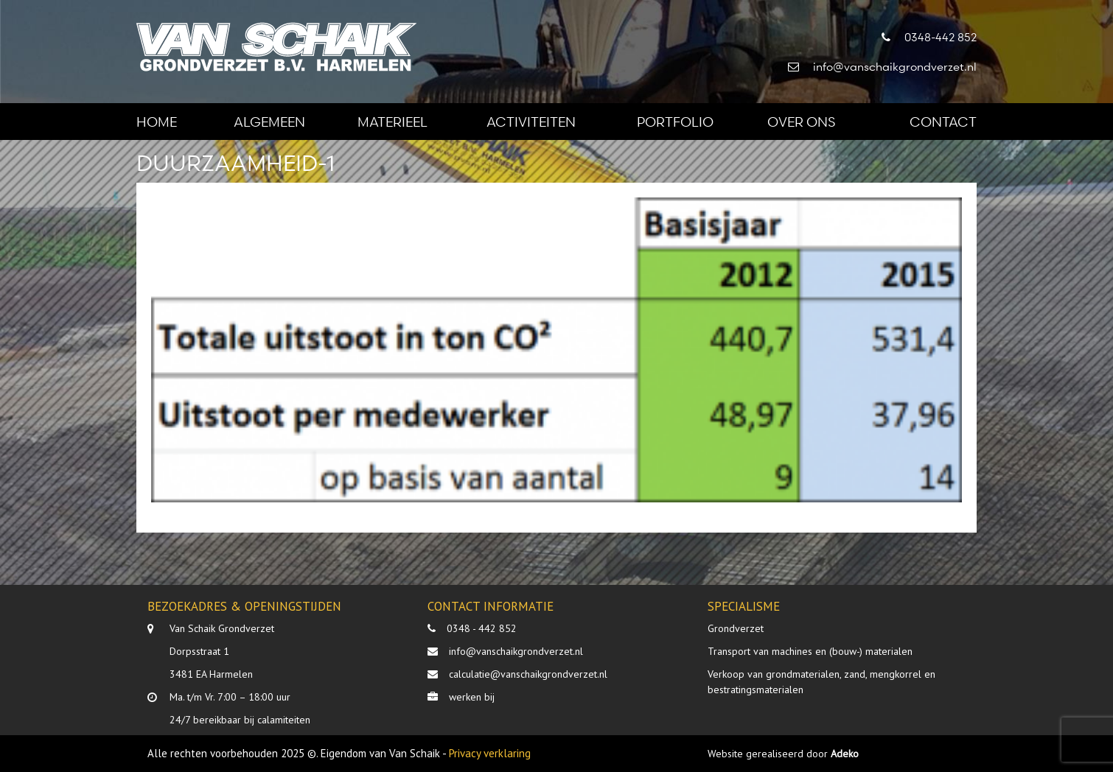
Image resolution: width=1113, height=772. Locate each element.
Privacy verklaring (490, 753)
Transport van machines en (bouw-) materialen (810, 651)
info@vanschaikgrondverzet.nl (516, 651)
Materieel (392, 121)
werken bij (472, 696)
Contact (943, 121)
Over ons (801, 121)
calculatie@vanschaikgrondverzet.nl (528, 674)
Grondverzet (736, 628)
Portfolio (675, 121)
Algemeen (269, 121)
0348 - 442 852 (482, 628)
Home (156, 121)
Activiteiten (531, 121)
